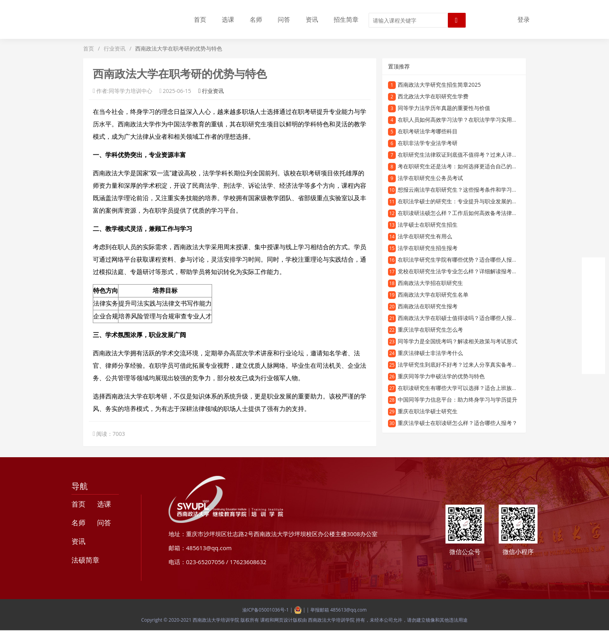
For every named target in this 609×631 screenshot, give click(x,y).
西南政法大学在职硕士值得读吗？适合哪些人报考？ (460, 318)
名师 (256, 19)
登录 (523, 19)
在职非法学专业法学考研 (428, 143)
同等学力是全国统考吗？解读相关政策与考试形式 (457, 341)
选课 (228, 19)
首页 (200, 19)
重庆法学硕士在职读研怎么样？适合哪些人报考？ (457, 422)
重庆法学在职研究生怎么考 (430, 329)
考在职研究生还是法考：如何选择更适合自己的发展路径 (466, 166)
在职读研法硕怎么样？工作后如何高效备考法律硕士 (460, 213)
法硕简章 (85, 560)
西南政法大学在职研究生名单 (433, 294)
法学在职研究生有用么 (425, 236)
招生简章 (346, 19)
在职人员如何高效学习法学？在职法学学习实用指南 (460, 119)
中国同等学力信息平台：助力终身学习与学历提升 (457, 399)
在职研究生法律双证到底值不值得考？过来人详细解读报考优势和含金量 (485, 154)
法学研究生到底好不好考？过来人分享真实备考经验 (460, 364)
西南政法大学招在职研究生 (430, 283)
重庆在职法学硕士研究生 (428, 411)
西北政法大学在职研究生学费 (433, 96)
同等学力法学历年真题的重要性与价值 (444, 108)
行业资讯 (114, 48)
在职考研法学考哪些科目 (428, 131)
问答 (284, 19)
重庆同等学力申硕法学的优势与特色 (441, 376)
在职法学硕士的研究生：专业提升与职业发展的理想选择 (466, 201)
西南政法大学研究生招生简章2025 (439, 84)
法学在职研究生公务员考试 (430, 178)
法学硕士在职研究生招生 (428, 224)
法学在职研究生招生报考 (428, 248)
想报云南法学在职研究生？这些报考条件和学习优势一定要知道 (474, 189)
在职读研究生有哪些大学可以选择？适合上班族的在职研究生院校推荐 (482, 388)
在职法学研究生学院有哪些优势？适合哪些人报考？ (460, 259)
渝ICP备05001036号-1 (265, 610)
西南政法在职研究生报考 (428, 306)
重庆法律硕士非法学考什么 (430, 353)
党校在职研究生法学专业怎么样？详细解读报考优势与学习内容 (474, 271)
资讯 (312, 19)
